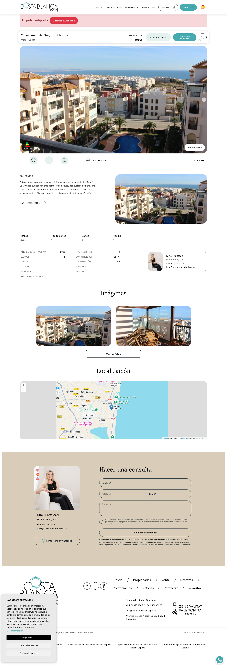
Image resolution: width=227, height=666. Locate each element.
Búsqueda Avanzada (64, 20)
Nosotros (131, 7)
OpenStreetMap (183, 439)
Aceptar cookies (29, 637)
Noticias (180, 589)
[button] (49, 160)
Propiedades (114, 7)
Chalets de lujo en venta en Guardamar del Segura (185, 657)
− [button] (24, 390)
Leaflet (165, 439)
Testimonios (152, 589)
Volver (199, 161)
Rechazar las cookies (29, 653)
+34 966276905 (134, 615)
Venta (171, 581)
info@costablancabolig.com (141, 620)
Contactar (148, 7)
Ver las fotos (195, 147)
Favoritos (151, 597)
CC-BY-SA (202, 439)
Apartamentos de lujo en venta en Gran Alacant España (137, 657)
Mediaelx (201, 642)
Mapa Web (89, 642)
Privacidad (67, 642)
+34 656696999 (153, 615)
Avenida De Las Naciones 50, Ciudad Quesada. (141, 628)
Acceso (168, 7)
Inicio (100, 7)
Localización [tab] (97, 161)
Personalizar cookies (29, 645)
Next (204, 100)
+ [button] (24, 386)
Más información (15, 630)
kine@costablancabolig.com (181, 268)
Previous (22, 100)
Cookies (78, 642)
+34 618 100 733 (175, 264)
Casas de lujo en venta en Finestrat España (89, 657)
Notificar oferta (158, 37)
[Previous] (26, 328)
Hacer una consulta (184, 37)
